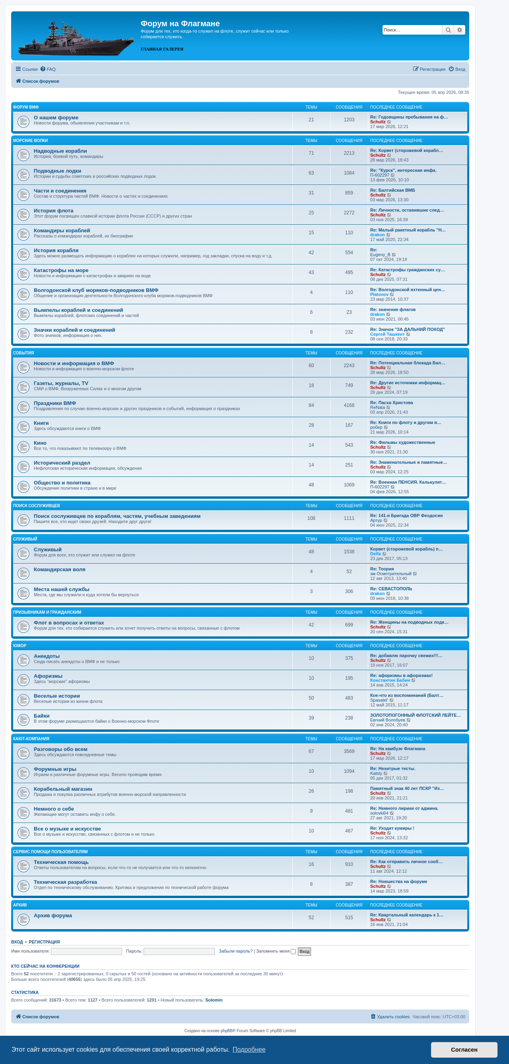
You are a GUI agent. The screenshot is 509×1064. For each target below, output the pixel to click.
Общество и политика (62, 483)
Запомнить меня (276, 951)
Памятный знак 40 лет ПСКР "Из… (407, 788)
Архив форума (53, 915)
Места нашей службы (61, 589)
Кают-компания (31, 739)
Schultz (378, 121)
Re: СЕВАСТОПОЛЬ (391, 588)
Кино (40, 443)
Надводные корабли (60, 151)
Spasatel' (379, 700)
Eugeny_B (380, 254)
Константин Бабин (390, 680)
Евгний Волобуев (387, 720)
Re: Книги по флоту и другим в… (405, 422)
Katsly (376, 773)
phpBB (227, 1031)
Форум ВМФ (26, 107)
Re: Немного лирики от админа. (404, 808)
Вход (17, 942)
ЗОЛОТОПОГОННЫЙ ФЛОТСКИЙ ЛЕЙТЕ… (415, 715)
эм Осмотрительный (391, 573)
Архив (20, 905)
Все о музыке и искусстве (67, 829)
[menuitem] (48, 69)
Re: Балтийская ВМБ (392, 190)
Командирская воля (59, 569)
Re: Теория (382, 568)
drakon (377, 234)
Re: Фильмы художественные (402, 442)
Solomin (213, 1000)
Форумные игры (55, 769)
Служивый (25, 539)
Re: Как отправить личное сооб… (406, 861)
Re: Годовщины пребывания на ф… (409, 117)
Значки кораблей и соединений (74, 330)
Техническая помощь (61, 862)
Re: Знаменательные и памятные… (408, 462)
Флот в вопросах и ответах (69, 623)
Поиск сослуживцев (36, 506)
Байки (42, 716)
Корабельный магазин (63, 789)
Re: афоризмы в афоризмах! (401, 675)
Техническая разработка (65, 882)
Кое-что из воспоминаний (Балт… (406, 695)
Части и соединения (60, 191)
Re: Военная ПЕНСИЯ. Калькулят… (408, 482)
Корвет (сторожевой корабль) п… (406, 549)
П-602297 (379, 175)
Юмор (19, 646)
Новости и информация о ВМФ (74, 363)
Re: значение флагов (393, 309)
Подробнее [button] (249, 1049)
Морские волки (30, 140)
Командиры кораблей (62, 230)
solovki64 (379, 813)
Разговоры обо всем (60, 749)
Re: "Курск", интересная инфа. (403, 170)
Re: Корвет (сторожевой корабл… (406, 150)
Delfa (375, 553)
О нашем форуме (56, 118)
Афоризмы (48, 676)
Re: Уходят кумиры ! (392, 828)
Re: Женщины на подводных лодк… (409, 622)
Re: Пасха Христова (391, 402)
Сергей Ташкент (387, 334)
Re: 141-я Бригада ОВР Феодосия (406, 515)
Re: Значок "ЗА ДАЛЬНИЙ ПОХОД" (407, 329)
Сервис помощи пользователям (50, 852)
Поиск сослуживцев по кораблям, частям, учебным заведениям (117, 516)
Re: (373, 249)
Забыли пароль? (236, 951)
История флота (54, 211)
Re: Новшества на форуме (398, 881)
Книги (41, 423)
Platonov (379, 294)
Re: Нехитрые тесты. (393, 768)
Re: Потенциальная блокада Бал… (407, 362)
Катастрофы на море (61, 270)
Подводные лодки (57, 171)
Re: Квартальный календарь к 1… (406, 914)
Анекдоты (47, 656)
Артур (376, 520)
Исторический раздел (62, 463)
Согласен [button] (464, 1049)
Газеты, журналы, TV (61, 383)
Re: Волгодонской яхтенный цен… (407, 289)
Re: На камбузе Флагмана (397, 748)
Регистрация (44, 942)
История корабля (56, 250)
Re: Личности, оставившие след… (407, 210)
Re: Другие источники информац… (408, 382)
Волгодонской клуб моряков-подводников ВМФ (96, 290)
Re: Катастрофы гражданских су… (407, 269)
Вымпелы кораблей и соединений (78, 310)
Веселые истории (57, 696)
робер (376, 427)
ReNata (377, 407)
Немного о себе (54, 809)
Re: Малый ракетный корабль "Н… (408, 230)
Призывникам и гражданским (47, 612)
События (23, 353)
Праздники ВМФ (55, 403)
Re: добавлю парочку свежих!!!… (406, 655)
